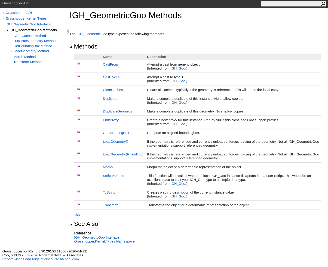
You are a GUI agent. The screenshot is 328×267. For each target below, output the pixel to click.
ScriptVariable (113, 176)
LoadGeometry (115, 141)
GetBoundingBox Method (32, 46)
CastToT (111, 77)
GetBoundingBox (116, 133)
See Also (84, 223)
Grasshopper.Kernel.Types (26, 18)
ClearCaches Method (29, 36)
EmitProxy (111, 120)
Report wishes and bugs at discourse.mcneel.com (40, 259)
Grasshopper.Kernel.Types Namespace (104, 241)
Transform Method (27, 62)
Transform (111, 205)
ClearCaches (113, 90)
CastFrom (110, 64)
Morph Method (24, 57)
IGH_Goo (178, 68)
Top (77, 215)
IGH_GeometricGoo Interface (28, 24)
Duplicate (110, 98)
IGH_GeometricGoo (92, 34)
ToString (109, 192)
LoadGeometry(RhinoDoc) (123, 154)
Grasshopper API (19, 13)
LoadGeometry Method (31, 51)
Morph (108, 167)
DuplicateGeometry (117, 111)
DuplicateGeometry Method (34, 41)
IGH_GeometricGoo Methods (33, 30)
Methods (84, 46)
